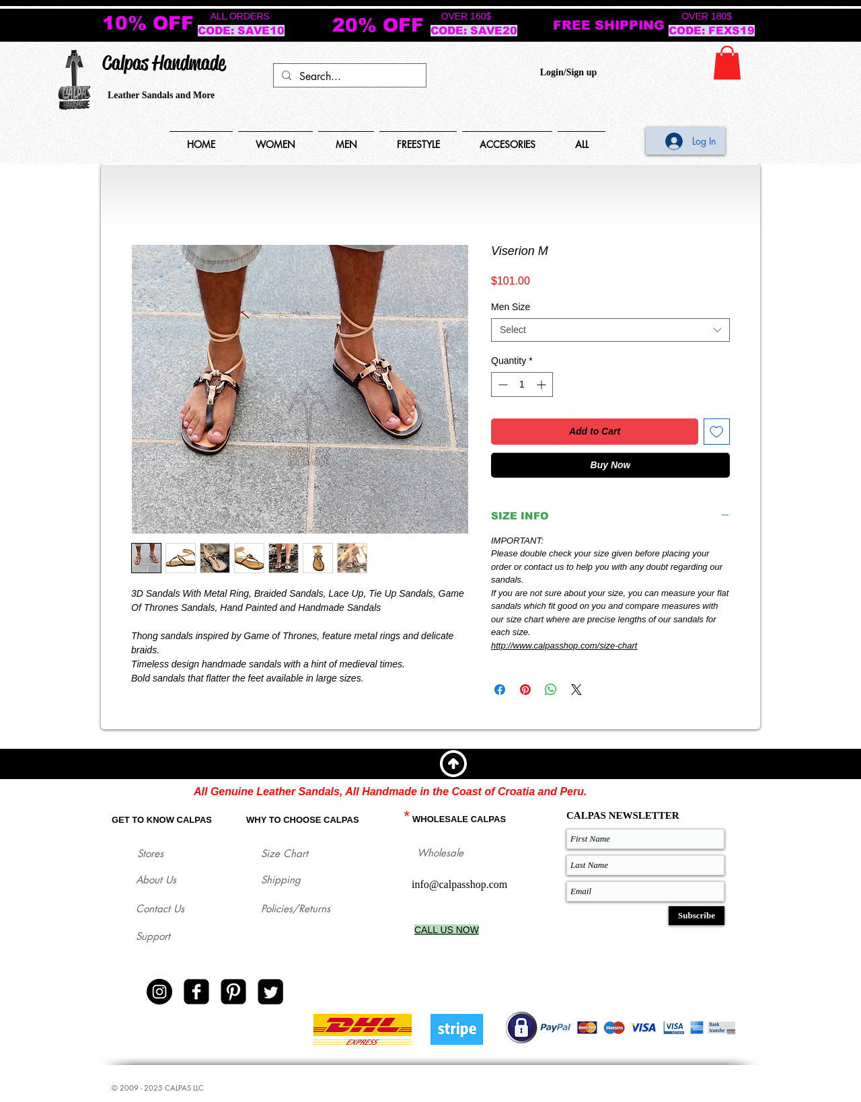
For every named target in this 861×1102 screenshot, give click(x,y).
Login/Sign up (568, 72)
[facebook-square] (196, 991)
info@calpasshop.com (459, 884)
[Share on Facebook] (500, 690)
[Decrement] (501, 384)
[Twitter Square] (270, 991)
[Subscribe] (696, 915)
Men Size (510, 306)
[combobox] (610, 330)
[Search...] (348, 76)
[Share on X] (576, 690)
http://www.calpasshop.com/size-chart (564, 645)
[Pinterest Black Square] (233, 991)
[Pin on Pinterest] (525, 690)
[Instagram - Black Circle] (159, 991)
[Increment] (542, 384)
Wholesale (440, 852)
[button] (727, 62)
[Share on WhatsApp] (551, 690)
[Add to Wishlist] (717, 431)
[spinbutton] (522, 384)
